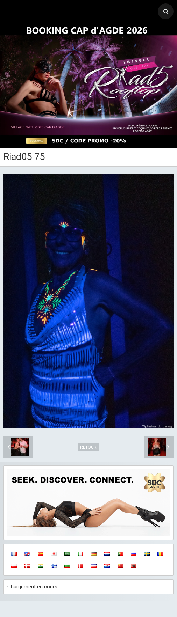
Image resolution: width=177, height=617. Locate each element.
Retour (88, 447)
